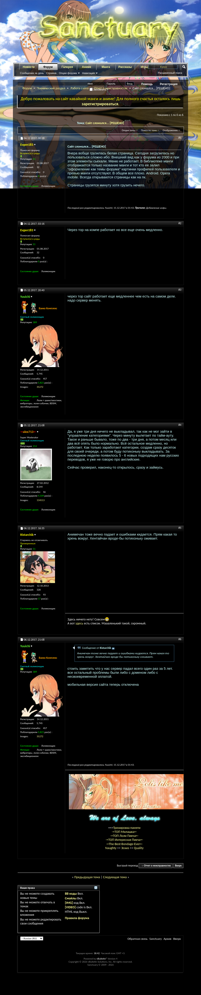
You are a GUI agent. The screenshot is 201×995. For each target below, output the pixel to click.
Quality (139, 848)
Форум (48, 67)
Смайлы (70, 898)
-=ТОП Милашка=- (124, 832)
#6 (179, 639)
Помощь (147, 84)
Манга (106, 67)
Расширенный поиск (170, 72)
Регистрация (168, 84)
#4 (179, 425)
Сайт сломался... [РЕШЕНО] (105, 123)
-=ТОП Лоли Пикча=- (124, 836)
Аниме (86, 67)
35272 (40, 386)
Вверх (178, 865)
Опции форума (68, 73)
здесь (79, 623)
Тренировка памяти (127, 828)
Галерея (67, 67)
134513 (40, 500)
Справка (51, 73)
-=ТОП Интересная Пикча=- (124, 840)
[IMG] (69, 903)
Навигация (88, 73)
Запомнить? (99, 89)
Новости (29, 67)
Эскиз (125, 848)
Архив (167, 938)
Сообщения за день (32, 73)
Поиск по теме (149, 130)
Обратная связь (137, 938)
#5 (179, 527)
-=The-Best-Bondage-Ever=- (124, 844)
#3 (179, 289)
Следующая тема (115, 877)
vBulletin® (102, 958)
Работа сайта (79, 88)
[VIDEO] (70, 907)
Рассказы (125, 67)
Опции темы (128, 130)
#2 (179, 223)
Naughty (111, 848)
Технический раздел (51, 88)
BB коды (71, 894)
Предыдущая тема (87, 877)
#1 (179, 137)
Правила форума (77, 918)
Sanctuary (155, 938)
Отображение (170, 130)
